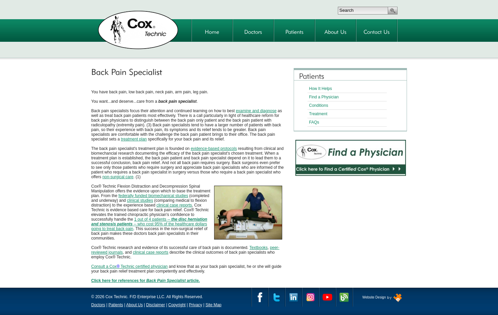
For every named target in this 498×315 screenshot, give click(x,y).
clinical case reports (174, 205)
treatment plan (134, 139)
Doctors (98, 305)
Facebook (260, 297)
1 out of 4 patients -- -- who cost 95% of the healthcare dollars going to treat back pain (149, 224)
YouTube (327, 297)
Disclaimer (155, 305)
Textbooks (259, 247)
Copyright (176, 305)
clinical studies (140, 200)
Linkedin (293, 297)
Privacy (195, 305)
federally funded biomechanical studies (153, 195)
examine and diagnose (256, 110)
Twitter (276, 297)
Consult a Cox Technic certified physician (129, 266)
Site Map (213, 305)
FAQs (314, 122)
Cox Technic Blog (344, 297)
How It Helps (320, 88)
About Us (134, 305)
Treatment (318, 114)
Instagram (310, 297)
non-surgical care (118, 177)
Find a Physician (324, 97)
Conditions (318, 105)
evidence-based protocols (214, 148)
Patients (116, 305)
